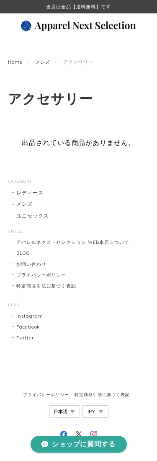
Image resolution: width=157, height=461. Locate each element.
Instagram (30, 316)
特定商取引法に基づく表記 (46, 286)
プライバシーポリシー (41, 275)
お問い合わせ (31, 264)
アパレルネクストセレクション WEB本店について (72, 242)
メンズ (43, 62)
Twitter (25, 338)
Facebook (28, 327)
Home (15, 62)
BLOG (23, 253)
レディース (30, 192)
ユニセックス (32, 215)
